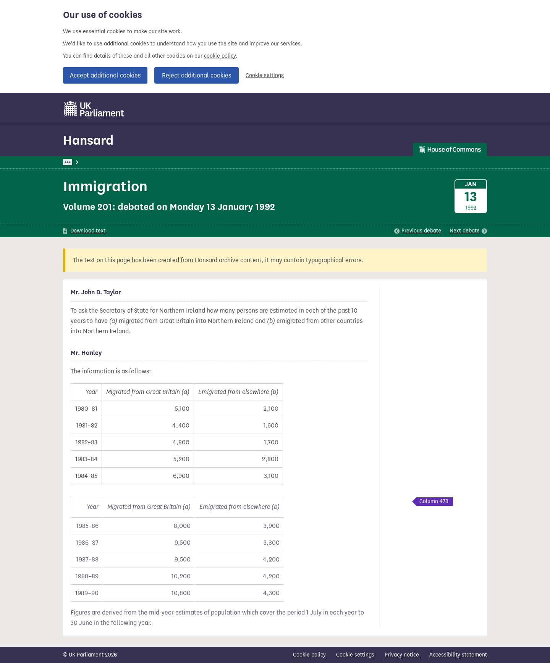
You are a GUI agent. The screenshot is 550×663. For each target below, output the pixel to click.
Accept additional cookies (105, 75)
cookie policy (220, 56)
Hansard (88, 140)
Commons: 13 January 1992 (171, 162)
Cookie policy (309, 655)
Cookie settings (265, 75)
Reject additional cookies (196, 75)
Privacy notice (402, 655)
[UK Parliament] (94, 108)
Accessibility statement (458, 655)
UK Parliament (80, 162)
